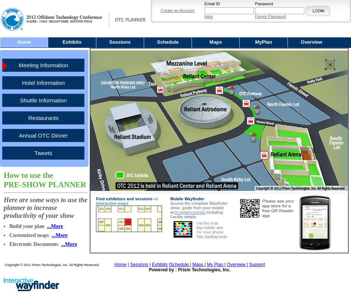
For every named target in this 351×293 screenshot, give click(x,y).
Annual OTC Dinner (43, 135)
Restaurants (43, 118)
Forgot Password (270, 16)
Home (24, 42)
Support (257, 264)
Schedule (168, 42)
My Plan (215, 264)
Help (209, 16)
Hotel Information (43, 83)
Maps (215, 42)
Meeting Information (43, 65)
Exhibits (72, 42)
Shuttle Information (43, 100)
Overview (311, 42)
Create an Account (178, 10)
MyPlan (263, 42)
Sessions (120, 42)
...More (55, 226)
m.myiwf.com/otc (190, 212)
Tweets (43, 153)
